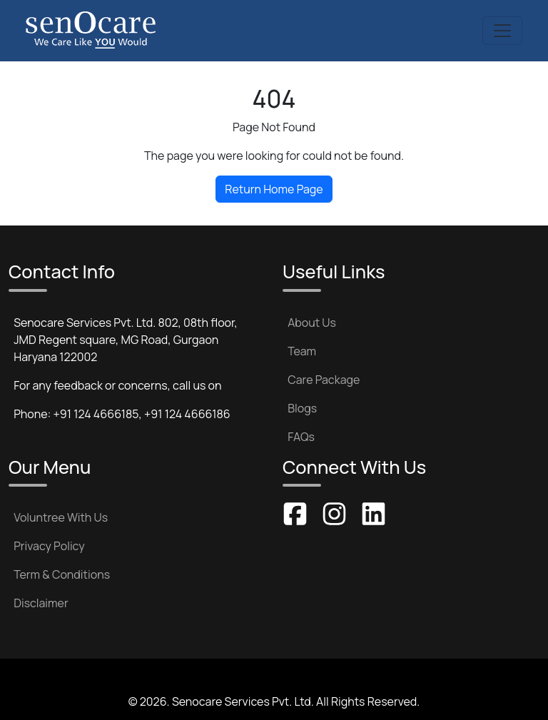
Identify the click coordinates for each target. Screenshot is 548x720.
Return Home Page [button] (274, 189)
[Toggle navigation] (502, 30)
